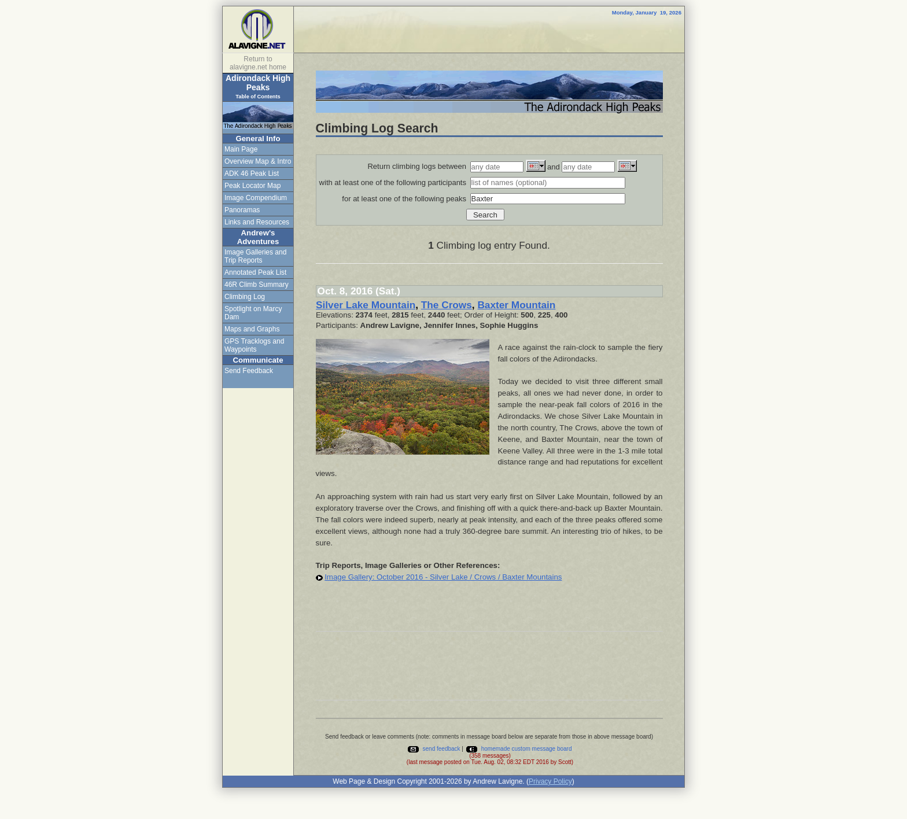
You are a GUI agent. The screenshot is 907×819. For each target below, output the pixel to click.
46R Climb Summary (256, 285)
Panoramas (242, 210)
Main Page (240, 149)
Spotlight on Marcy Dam (253, 313)
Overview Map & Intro (257, 161)
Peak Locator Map (252, 186)
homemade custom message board (518, 749)
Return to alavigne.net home (258, 63)
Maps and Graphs (251, 329)
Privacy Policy (550, 781)
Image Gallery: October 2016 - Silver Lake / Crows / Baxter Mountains (443, 577)
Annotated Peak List (255, 272)
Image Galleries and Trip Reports (255, 256)
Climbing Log (244, 297)
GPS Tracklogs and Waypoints (254, 345)
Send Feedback (248, 371)
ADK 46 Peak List (251, 173)
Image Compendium (255, 198)
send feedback (433, 749)
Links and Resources (256, 222)
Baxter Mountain (516, 305)
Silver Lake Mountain (365, 305)
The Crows (446, 305)
